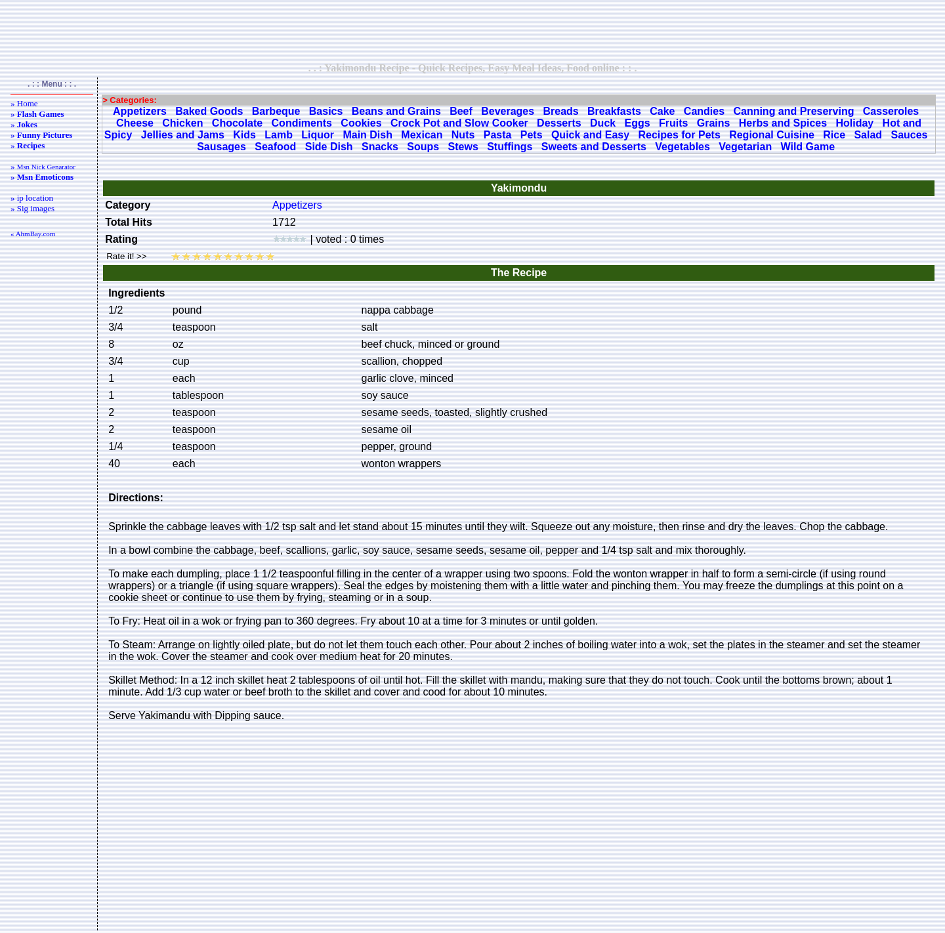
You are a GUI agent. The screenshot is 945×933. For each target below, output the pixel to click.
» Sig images (32, 208)
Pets (531, 134)
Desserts (559, 123)
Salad (868, 134)
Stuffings (509, 146)
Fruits (673, 123)
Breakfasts (614, 111)
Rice (834, 134)
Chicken (182, 123)
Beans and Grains (396, 111)
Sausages (221, 146)
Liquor (317, 134)
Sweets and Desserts (593, 146)
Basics (326, 111)
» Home (24, 103)
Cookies (361, 123)
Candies (704, 111)
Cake (662, 111)
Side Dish (329, 146)
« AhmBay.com (32, 234)
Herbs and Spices (783, 123)
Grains (713, 123)
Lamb (278, 134)
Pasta (498, 134)
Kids (244, 134)
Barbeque (276, 111)
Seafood (275, 146)
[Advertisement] (472, 30)
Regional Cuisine (771, 134)
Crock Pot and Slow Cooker (459, 123)
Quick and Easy (590, 134)
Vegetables (682, 146)
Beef (461, 111)
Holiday (854, 123)
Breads (560, 111)
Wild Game (808, 146)
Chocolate (237, 123)
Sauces (909, 134)
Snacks (380, 146)
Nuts (463, 134)
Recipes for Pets (679, 134)
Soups (423, 146)
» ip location (31, 198)
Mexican (421, 134)
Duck (603, 123)
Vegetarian (745, 146)
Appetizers (140, 111)
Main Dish (367, 134)
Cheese (135, 123)
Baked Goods (209, 111)
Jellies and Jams (182, 134)
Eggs (637, 123)
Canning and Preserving (793, 111)
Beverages (507, 111)
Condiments (302, 123)
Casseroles (891, 111)
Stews (463, 146)
